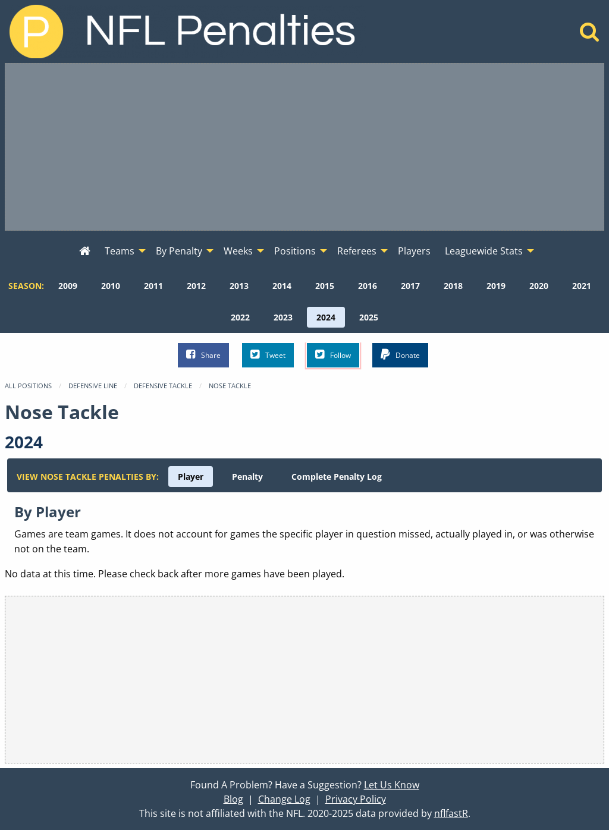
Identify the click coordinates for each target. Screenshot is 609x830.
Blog (233, 799)
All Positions (28, 385)
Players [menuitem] (414, 250)
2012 (196, 285)
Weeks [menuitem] (238, 250)
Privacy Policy (355, 799)
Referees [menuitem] (356, 250)
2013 (239, 285)
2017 (410, 285)
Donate (400, 354)
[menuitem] (85, 251)
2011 (153, 285)
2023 (283, 317)
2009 (67, 285)
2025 (368, 317)
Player (190, 476)
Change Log (284, 799)
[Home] (589, 35)
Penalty (247, 476)
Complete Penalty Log (336, 476)
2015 (324, 285)
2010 (110, 285)
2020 (538, 285)
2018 (453, 285)
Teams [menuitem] (119, 250)
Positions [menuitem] (295, 250)
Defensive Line (92, 385)
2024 (325, 317)
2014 (281, 285)
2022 (240, 317)
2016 (367, 285)
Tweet (267, 354)
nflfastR (451, 813)
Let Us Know (391, 784)
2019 (496, 285)
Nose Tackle (230, 385)
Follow (333, 354)
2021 (581, 285)
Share (203, 354)
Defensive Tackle (163, 385)
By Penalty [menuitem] (179, 250)
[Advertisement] (304, 147)
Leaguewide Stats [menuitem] (484, 250)
